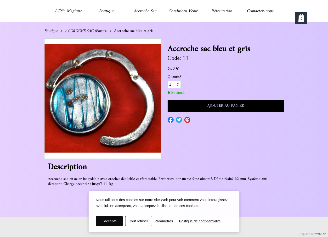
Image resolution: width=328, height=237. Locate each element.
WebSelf (320, 234)
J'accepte (109, 221)
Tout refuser (138, 221)
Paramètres (163, 221)
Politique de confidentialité (200, 221)
